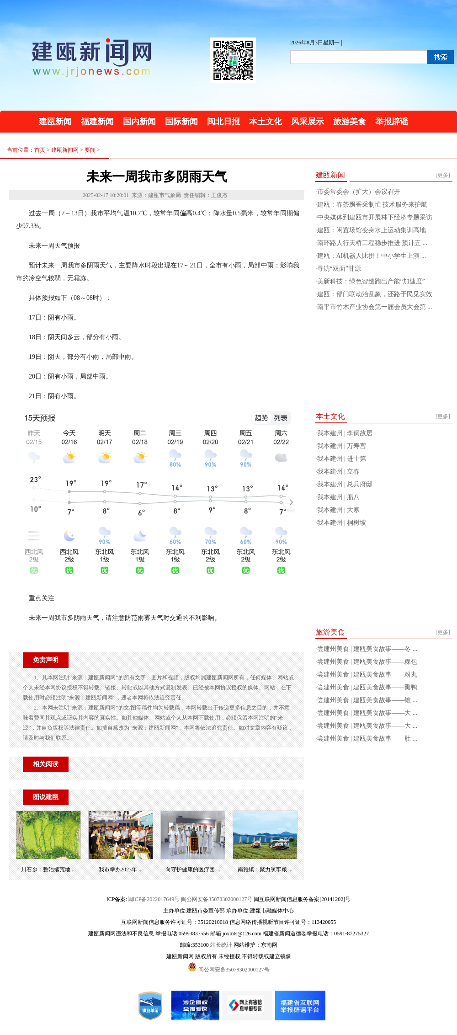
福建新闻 (97, 121)
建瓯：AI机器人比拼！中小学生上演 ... (371, 255)
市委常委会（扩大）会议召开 (358, 191)
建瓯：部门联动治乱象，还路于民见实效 (374, 294)
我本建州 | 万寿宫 (342, 446)
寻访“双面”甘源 (339, 268)
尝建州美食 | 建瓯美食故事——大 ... (367, 713)
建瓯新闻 (55, 121)
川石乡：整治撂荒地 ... (48, 869)
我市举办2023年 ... (121, 869)
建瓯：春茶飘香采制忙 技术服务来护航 (372, 204)
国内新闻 (139, 121)
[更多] (443, 175)
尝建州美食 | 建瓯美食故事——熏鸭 (367, 687)
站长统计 (221, 945)
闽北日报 (223, 121)
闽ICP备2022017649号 (154, 899)
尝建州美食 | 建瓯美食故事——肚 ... (367, 738)
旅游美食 (349, 121)
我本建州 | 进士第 (342, 458)
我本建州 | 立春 (338, 471)
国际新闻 (181, 121)
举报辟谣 (391, 121)
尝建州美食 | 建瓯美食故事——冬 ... (367, 649)
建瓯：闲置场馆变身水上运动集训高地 (371, 230)
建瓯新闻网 (65, 150)
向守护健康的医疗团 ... (192, 869)
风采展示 (307, 121)
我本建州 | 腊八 (338, 497)
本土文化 (265, 121)
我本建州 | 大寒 (338, 510)
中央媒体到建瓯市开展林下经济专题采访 (374, 217)
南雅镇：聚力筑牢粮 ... (265, 869)
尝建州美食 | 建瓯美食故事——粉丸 (367, 674)
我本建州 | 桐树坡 (342, 522)
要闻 (90, 150)
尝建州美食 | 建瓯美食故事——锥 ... (367, 700)
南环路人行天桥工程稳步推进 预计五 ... (372, 243)
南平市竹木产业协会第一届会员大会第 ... (374, 307)
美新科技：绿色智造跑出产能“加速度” (371, 281)
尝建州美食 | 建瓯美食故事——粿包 (367, 661)
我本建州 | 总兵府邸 (345, 484)
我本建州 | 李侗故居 (345, 433)
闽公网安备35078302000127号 (216, 899)
